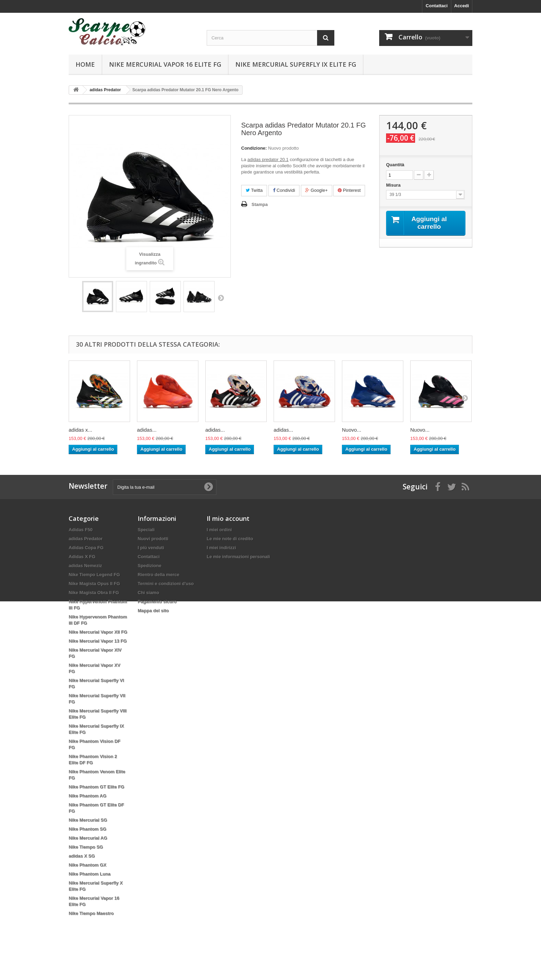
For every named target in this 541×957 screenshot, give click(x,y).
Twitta (254, 190)
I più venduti (151, 547)
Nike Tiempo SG (86, 847)
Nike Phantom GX (87, 864)
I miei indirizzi (221, 547)
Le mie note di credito (230, 538)
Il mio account (228, 518)
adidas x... (80, 430)
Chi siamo (148, 592)
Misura (394, 185)
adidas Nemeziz (85, 565)
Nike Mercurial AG (88, 838)
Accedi (461, 5)
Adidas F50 (80, 529)
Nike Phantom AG (87, 795)
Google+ (316, 190)
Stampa (260, 204)
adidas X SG (82, 856)
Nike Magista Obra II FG (94, 592)
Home (85, 64)
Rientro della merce (158, 574)
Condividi (284, 190)
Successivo (220, 297)
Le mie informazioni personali (238, 556)
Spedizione (149, 565)
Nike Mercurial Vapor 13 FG (98, 641)
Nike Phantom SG (87, 829)
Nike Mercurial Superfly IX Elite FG (295, 64)
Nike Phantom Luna (89, 873)
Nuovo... (351, 430)
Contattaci (437, 5)
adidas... (147, 430)
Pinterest (349, 190)
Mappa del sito (153, 610)
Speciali (146, 529)
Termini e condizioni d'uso (166, 583)
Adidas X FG (82, 556)
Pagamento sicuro (157, 601)
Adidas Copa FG (86, 547)
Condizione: (254, 148)
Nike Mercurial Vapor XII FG (98, 632)
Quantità (395, 164)
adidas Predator (85, 538)
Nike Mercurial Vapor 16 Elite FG (165, 64)
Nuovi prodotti (153, 538)
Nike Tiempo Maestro (91, 913)
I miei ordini (219, 529)
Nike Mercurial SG (88, 820)
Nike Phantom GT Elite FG (96, 786)
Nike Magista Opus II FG (94, 583)
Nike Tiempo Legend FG (94, 574)
